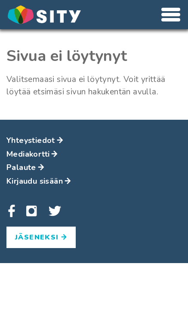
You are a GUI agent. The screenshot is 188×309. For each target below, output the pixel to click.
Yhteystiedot (34, 140)
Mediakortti (32, 154)
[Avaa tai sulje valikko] (170, 14)
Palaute (25, 167)
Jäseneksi (41, 237)
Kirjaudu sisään (38, 181)
